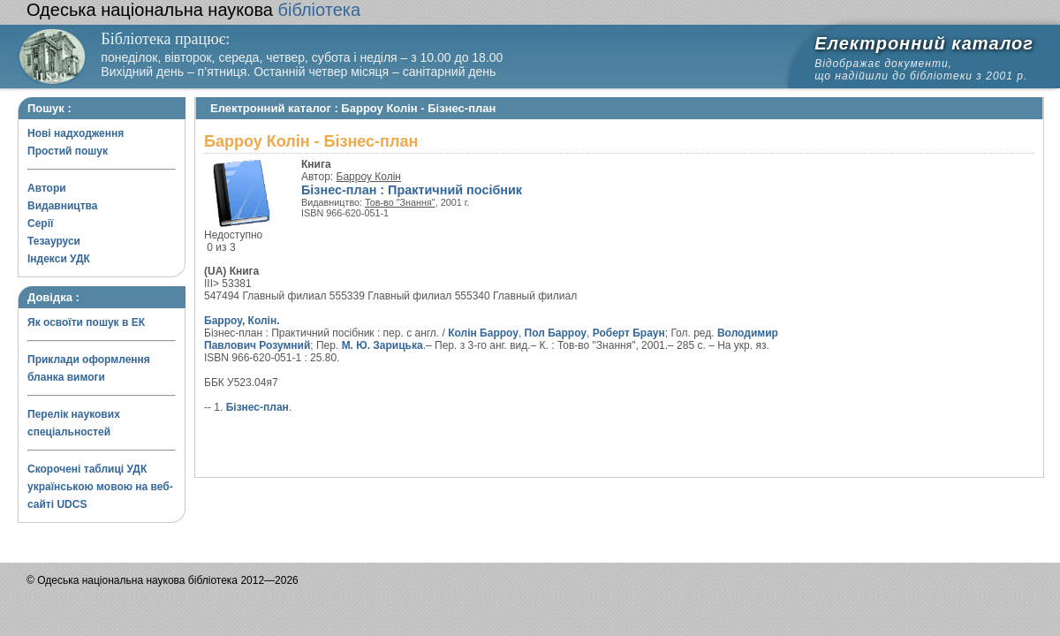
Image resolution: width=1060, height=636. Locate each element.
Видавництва (62, 206)
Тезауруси (53, 241)
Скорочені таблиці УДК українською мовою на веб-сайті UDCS (100, 487)
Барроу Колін (369, 176)
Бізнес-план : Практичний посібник (411, 190)
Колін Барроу (483, 333)
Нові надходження (75, 133)
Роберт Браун (629, 333)
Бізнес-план (257, 407)
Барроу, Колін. (241, 320)
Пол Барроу (556, 333)
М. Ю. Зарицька (382, 345)
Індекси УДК (58, 259)
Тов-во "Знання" (400, 202)
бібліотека (193, 9)
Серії (40, 223)
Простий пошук (67, 151)
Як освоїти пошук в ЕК (86, 322)
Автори (46, 188)
